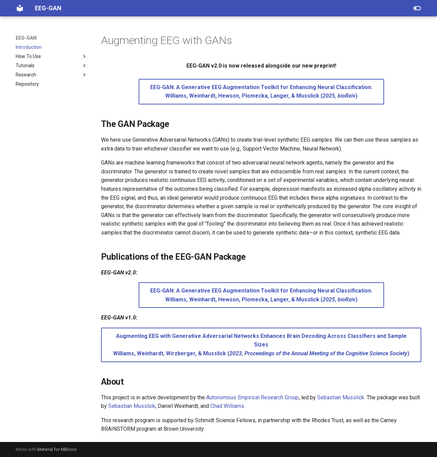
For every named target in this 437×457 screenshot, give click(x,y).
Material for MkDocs (57, 449)
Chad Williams (227, 406)
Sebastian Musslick (340, 397)
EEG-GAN (26, 38)
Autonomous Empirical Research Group (252, 397)
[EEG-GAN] (20, 8)
